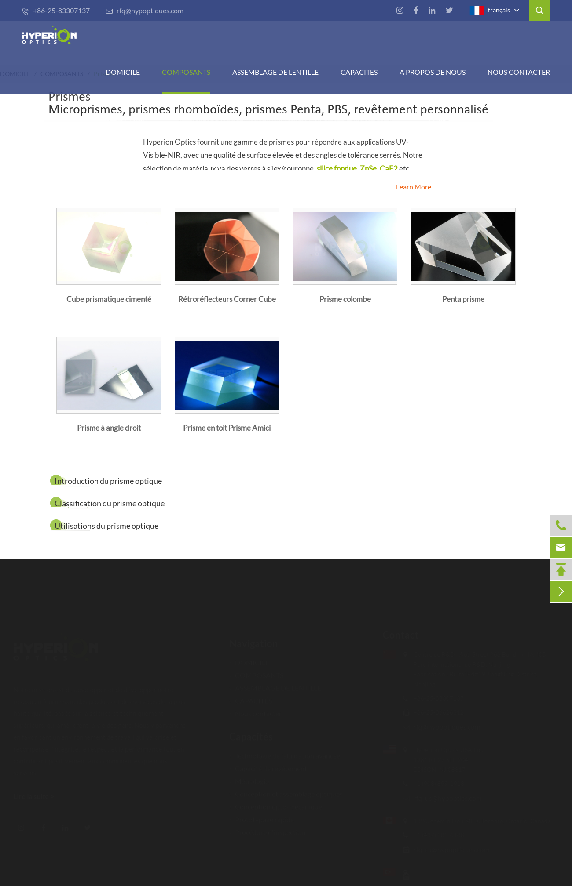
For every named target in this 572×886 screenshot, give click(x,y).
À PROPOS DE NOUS (433, 72)
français (489, 10)
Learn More (413, 186)
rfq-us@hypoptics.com (443, 798)
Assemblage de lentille (275, 72)
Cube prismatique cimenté (108, 299)
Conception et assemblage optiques (286, 790)
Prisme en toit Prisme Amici (227, 427)
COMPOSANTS (186, 72)
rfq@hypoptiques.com (144, 10)
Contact (396, 635)
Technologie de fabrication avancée (284, 752)
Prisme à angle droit (109, 427)
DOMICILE (123, 72)
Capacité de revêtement (268, 764)
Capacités (251, 733)
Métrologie (249, 777)
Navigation (253, 640)
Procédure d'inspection (267, 828)
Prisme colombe (345, 299)
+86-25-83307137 (56, 10)
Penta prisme (463, 299)
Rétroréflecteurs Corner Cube (227, 299)
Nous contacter (519, 72)
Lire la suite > (38, 796)
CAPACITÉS (359, 72)
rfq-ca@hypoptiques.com (447, 849)
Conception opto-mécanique (275, 803)
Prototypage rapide (261, 815)
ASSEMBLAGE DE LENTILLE (275, 684)
